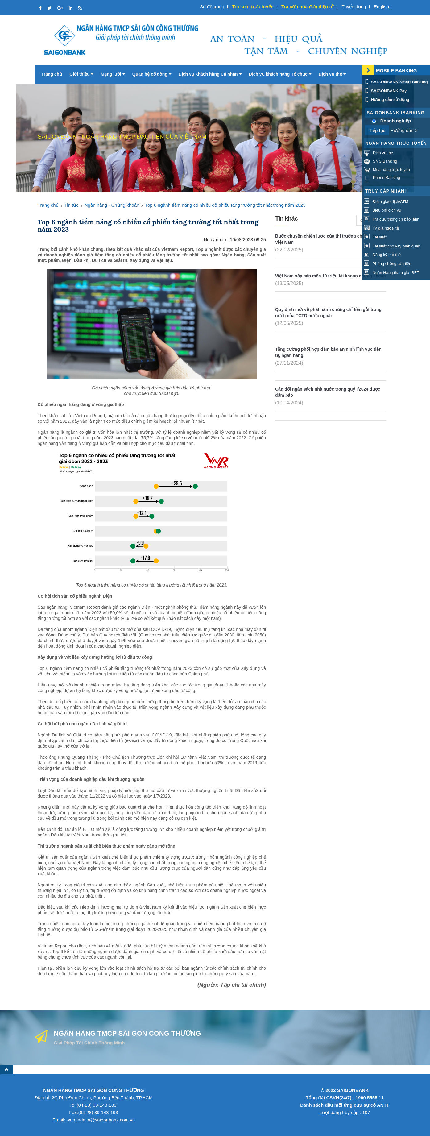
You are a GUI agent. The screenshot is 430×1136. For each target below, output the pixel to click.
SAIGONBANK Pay (385, 91)
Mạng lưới (113, 74)
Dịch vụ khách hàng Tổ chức (280, 74)
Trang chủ (51, 74)
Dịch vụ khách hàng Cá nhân (210, 74)
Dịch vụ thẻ (332, 74)
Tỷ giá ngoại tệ (381, 228)
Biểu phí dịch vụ (382, 210)
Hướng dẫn (404, 130)
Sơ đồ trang (212, 6)
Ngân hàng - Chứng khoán (112, 205)
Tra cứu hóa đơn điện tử (307, 6)
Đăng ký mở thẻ (382, 254)
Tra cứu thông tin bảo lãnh (391, 219)
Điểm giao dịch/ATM (386, 201)
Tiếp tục (377, 130)
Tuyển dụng (354, 6)
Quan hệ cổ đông (151, 74)
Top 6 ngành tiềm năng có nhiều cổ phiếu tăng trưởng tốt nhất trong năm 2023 (225, 205)
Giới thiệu (81, 74)
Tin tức (71, 205)
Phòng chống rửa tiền (387, 263)
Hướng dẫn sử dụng (386, 99)
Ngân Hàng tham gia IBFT (391, 272)
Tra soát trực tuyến (253, 6)
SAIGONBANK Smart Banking (396, 82)
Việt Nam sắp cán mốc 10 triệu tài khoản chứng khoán (330, 275)
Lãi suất (375, 237)
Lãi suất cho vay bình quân (392, 246)
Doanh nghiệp (395, 120)
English (381, 6)
